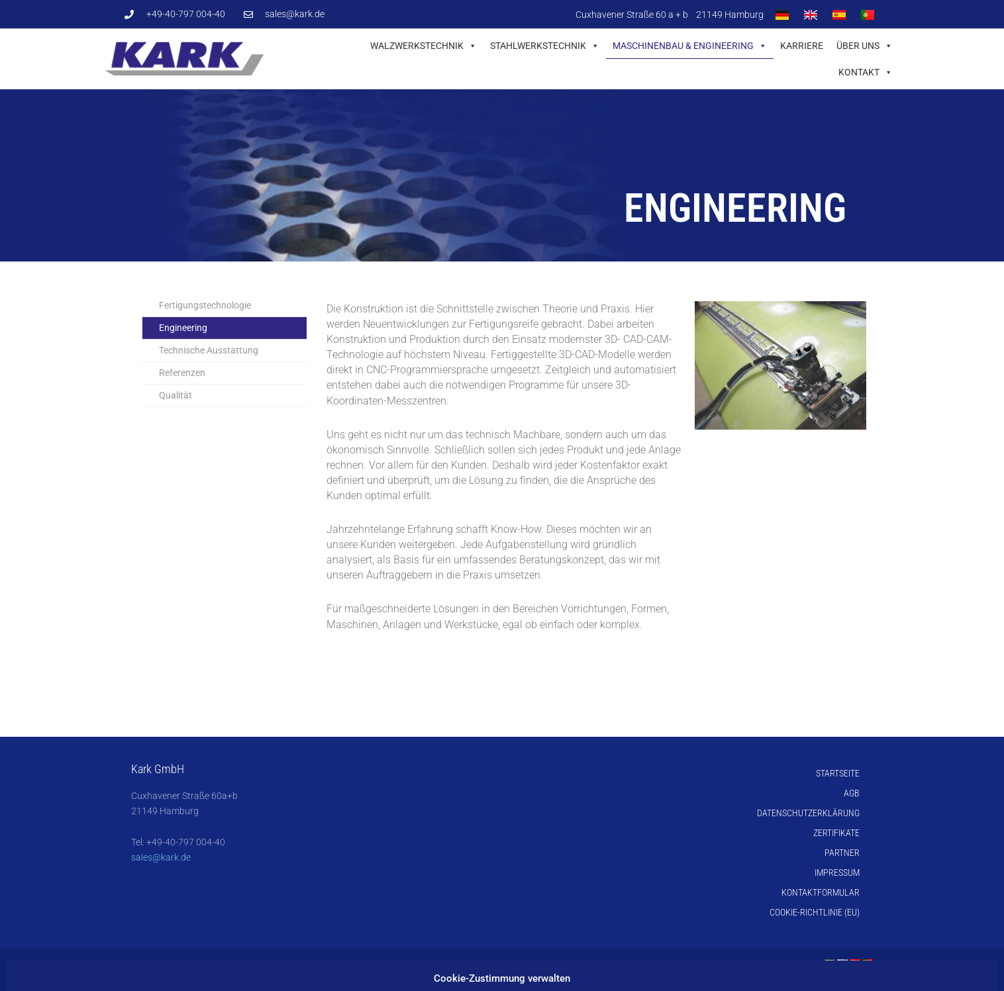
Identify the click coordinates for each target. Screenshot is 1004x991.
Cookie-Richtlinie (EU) (815, 912)
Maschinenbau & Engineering (690, 45)
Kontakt (865, 72)
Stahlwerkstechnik (544, 45)
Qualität (175, 395)
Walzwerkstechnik (423, 45)
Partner (842, 852)
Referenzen (182, 372)
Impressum (837, 872)
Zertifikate (836, 832)
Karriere (801, 45)
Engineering (183, 327)
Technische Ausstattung (208, 350)
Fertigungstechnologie (205, 305)
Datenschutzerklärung (808, 813)
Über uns (864, 45)
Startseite (838, 773)
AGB (852, 793)
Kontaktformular (820, 892)
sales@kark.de (161, 857)
